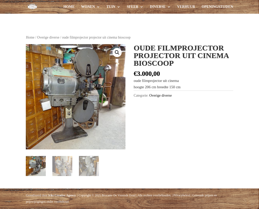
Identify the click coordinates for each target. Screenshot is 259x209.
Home (69, 7)
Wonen (88, 7)
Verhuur (186, 7)
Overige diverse (48, 37)
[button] (117, 52)
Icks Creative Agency (62, 195)
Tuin (110, 7)
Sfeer (132, 7)
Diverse (158, 7)
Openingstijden (217, 7)
